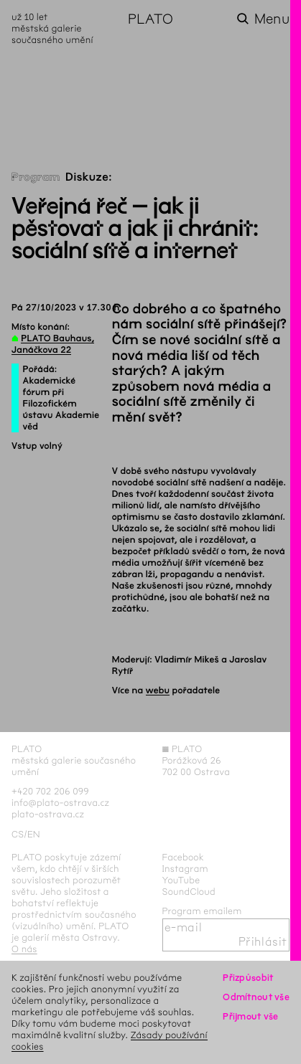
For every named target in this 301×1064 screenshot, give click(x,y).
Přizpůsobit (248, 977)
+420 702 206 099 (50, 791)
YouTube (181, 880)
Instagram (185, 868)
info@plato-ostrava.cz (60, 802)
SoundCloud (189, 891)
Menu (272, 19)
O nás (24, 949)
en (33, 834)
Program (35, 177)
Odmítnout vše (256, 997)
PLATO (150, 19)
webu (158, 690)
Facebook (183, 857)
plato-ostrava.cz (47, 814)
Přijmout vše (250, 1016)
